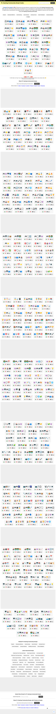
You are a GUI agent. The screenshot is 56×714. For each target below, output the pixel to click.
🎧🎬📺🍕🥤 (21, 118)
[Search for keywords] (44, 3)
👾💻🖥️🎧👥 (11, 42)
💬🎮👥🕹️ (49, 397)
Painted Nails (18, 671)
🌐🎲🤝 (28, 63)
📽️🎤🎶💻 (49, 487)
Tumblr (38, 85)
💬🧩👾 (49, 424)
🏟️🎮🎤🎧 (17, 320)
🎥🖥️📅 (10, 118)
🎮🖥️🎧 (50, 202)
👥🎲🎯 (16, 334)
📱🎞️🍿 (50, 452)
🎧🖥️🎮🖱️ (34, 118)
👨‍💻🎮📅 (6, 362)
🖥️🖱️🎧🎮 (34, 612)
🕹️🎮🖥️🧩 (17, 515)
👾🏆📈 (38, 376)
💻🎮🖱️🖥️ (21, 438)
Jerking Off (40, 676)
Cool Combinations (20, 669)
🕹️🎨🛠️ (5, 508)
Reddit (35, 85)
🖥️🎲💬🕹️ (7, 584)
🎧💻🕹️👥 (20, 21)
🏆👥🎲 (49, 313)
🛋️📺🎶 (49, 619)
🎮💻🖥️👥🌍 (21, 28)
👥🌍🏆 (28, 327)
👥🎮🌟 (38, 327)
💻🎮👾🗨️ (21, 431)
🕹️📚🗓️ (5, 563)
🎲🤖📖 (38, 271)
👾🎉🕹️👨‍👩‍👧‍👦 (6, 369)
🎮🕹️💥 (6, 202)
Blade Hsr (21, 662)
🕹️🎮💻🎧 (50, 508)
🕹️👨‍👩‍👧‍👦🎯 (6, 549)
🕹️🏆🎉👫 (19, 522)
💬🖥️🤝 (38, 424)
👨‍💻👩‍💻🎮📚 (28, 362)
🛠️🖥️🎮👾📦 (22, 633)
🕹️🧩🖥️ (17, 570)
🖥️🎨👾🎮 (27, 570)
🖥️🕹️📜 (8, 612)
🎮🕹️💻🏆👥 (9, 35)
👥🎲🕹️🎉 (27, 334)
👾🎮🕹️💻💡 (22, 35)
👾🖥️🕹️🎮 (27, 390)
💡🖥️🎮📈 (28, 397)
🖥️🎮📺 (49, 570)
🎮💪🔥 (49, 174)
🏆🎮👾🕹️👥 (33, 306)
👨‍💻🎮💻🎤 (49, 334)
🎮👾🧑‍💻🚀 (18, 174)
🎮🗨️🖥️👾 (38, 236)
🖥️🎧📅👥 (44, 49)
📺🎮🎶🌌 (27, 487)
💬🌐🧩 (38, 397)
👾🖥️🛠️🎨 (38, 390)
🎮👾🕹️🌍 (45, 146)
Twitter (19, 85)
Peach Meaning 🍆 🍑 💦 (40, 655)
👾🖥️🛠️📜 (50, 390)
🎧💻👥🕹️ (9, 21)
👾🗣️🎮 (6, 397)
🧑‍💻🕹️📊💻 (34, 633)
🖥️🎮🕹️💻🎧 (11, 577)
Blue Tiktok (13, 671)
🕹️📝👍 (15, 563)
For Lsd (42, 657)
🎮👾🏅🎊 (20, 146)
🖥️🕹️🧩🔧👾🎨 (20, 612)
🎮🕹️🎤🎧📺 (37, 195)
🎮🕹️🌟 (26, 195)
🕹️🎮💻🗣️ (6, 515)
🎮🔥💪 (49, 188)
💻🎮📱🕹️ (32, 431)
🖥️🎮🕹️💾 (23, 577)
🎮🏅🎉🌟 (37, 132)
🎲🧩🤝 (49, 271)
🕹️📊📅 (49, 556)
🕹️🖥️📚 (37, 563)
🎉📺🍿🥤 (49, 63)
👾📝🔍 (27, 383)
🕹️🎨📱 (50, 501)
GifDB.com (36, 707)
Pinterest (31, 85)
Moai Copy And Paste (31, 653)
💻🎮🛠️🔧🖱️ (44, 438)
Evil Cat (32, 655)
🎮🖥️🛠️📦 (7, 236)
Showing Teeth (35, 671)
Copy (11, 24)
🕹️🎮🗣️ (28, 515)
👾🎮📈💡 (49, 369)
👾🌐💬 (39, 362)
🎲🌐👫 (27, 250)
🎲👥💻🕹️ (18, 257)
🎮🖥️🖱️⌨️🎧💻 (45, 209)
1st (25, 662)
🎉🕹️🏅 (28, 70)
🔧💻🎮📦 (38, 494)
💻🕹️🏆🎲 (17, 452)
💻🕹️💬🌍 (33, 49)
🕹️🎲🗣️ (9, 522)
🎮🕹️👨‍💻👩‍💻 (33, 28)
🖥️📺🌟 (38, 584)
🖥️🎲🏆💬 (46, 577)
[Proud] (24, 657)
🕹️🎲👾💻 (49, 515)
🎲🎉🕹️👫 (49, 250)
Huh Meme (32, 664)
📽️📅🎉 (17, 494)
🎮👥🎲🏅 (17, 139)
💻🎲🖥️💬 (33, 445)
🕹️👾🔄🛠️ (49, 549)
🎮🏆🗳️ (7, 139)
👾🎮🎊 (17, 369)
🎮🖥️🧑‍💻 (17, 236)
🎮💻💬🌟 (9, 28)
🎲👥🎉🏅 (7, 257)
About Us (28, 707)
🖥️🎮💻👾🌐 (22, 56)
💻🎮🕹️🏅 (11, 49)
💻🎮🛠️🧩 (11, 445)
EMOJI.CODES (2, 0)
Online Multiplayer (41, 646)
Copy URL (37, 83)
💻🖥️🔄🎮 (39, 452)
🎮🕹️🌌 (5, 195)
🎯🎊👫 (17, 243)
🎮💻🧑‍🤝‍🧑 (28, 181)
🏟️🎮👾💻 (50, 320)
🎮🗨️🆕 (28, 236)
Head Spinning (14, 673)
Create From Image (35, 657)
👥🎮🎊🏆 (49, 327)
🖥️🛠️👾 (6, 619)
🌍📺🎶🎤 (6, 63)
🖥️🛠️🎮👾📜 (46, 612)
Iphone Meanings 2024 (27, 671)
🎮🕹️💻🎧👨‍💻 (45, 28)
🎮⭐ (7, 243)
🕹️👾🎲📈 (38, 549)
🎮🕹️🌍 (15, 195)
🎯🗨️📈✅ (6, 250)
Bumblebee (31, 673)
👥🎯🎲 (6, 334)
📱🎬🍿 (7, 459)
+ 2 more (28, 16)
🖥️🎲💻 (17, 584)
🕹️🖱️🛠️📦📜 (48, 563)
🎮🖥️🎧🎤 (8, 209)
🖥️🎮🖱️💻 (34, 577)
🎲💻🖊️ (49, 257)
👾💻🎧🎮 (34, 35)
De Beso (28, 657)
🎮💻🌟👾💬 (45, 21)
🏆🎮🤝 (38, 313)
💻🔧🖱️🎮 (6, 452)
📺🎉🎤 (38, 459)
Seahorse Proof (26, 655)
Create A (28, 676)
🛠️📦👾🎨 (33, 626)
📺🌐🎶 (28, 459)
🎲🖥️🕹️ (28, 271)
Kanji (43, 660)
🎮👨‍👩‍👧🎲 (28, 139)
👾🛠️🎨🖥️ (16, 397)
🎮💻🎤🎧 (17, 181)
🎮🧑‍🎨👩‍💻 (49, 236)
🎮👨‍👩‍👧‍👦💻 (38, 139)
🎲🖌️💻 (49, 264)
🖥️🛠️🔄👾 (17, 619)
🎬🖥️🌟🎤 (28, 125)
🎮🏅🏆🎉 (49, 132)
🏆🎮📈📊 (46, 306)
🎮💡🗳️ (29, 174)
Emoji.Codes (23, 707)
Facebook (23, 85)
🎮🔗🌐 (28, 188)
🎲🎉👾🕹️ (38, 250)
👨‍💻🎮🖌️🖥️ (17, 362)
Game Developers (41, 14)
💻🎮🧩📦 (22, 445)
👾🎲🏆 (28, 376)
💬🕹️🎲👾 (17, 424)
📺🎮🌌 (17, 487)
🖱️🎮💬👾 (34, 56)
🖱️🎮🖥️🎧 (28, 619)
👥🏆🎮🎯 (38, 334)
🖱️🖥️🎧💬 (46, 56)
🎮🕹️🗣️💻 (28, 202)
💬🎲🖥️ (7, 424)
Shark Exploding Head (40, 664)
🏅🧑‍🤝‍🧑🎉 (38, 299)
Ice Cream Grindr (40, 653)
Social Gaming (19, 14)
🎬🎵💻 (17, 125)
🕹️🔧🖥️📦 (26, 563)
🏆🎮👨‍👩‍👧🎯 (10, 306)
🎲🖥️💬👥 (17, 271)
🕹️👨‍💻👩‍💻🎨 (16, 549)
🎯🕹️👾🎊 (48, 243)
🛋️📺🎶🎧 (11, 626)
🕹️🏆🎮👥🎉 (32, 522)
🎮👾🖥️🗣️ (7, 174)
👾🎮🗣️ (7, 376)
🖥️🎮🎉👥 (10, 56)
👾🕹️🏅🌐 (49, 383)
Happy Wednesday (31, 662)
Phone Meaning (42, 671)
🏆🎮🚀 (28, 313)
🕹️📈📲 (38, 556)
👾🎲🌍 (17, 376)
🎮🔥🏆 (38, 188)
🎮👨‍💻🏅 (49, 139)
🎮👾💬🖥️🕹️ (33, 146)
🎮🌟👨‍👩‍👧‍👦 (6, 132)
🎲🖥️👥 (7, 271)
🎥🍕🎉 (17, 111)
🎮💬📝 (7, 181)
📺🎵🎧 (38, 487)
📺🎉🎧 (49, 459)
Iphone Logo (35, 669)
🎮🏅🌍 (27, 132)
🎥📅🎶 (27, 111)
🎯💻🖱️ (37, 243)
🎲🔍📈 (28, 264)
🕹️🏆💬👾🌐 (45, 522)
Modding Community (32, 646)
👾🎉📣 (49, 362)
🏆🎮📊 (7, 313)
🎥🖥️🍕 (49, 111)
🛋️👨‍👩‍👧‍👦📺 (39, 619)
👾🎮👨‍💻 (27, 369)
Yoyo (35, 673)
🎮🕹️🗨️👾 (39, 202)
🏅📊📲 (17, 299)
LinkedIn (27, 85)
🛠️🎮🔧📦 (22, 626)
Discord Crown (37, 660)
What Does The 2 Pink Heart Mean (19, 653)
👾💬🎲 (48, 376)
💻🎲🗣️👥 (44, 445)
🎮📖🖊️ (49, 181)
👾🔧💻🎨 (37, 383)
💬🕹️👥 (28, 424)
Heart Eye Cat (15, 662)
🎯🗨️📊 (17, 250)
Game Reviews (26, 14)
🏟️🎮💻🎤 (6, 327)
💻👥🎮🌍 (22, 49)
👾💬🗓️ (17, 383)
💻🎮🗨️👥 (32, 438)
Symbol (32, 707)
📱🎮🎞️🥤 (17, 459)
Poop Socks (31, 660)
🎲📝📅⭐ (17, 264)
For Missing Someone (23, 673)
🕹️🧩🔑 (6, 570)
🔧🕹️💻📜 (6, 501)
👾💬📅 (6, 383)
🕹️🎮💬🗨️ (38, 508)
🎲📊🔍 (7, 264)
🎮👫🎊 (10, 146)
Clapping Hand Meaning (23, 660)
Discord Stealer (42, 669)
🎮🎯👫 (17, 132)
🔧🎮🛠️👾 (27, 494)
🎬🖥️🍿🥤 (39, 125)
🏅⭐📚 (49, 299)
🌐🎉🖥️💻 (17, 63)
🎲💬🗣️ (39, 257)
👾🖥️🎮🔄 (6, 390)
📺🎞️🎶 (6, 487)
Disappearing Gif (41, 673)
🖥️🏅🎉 (28, 584)
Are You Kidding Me (39, 662)
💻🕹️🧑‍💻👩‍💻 (28, 452)
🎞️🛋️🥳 (7, 111)
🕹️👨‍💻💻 (27, 549)
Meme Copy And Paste (17, 657)
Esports (4, 14)
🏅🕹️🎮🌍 (28, 299)
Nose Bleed (13, 669)
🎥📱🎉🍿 (38, 111)
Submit (41, 696)
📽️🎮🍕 (6, 494)
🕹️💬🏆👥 (28, 556)
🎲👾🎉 (29, 257)
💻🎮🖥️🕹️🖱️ (44, 431)
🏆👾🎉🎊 (6, 320)
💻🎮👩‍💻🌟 (46, 42)
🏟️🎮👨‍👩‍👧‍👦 (28, 320)
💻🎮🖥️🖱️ (10, 438)
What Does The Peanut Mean (16, 655)
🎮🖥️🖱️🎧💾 (31, 209)
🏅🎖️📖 (7, 299)
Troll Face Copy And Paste (17, 664)
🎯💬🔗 (27, 243)
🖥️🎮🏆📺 (38, 570)
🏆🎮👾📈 (21, 306)
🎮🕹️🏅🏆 (50, 195)
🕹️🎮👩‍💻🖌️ (27, 508)
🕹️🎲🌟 (38, 515)
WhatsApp (43, 85)
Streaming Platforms (11, 14)
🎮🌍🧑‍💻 (50, 125)
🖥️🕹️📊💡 (49, 584)
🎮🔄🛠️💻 (17, 188)
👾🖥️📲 (17, 390)
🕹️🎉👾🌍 (39, 501)
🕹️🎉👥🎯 (28, 501)
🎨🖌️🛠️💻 (45, 118)
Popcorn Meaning (28, 669)
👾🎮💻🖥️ (38, 369)
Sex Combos (26, 664)
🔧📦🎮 (49, 494)
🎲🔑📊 (38, 264)
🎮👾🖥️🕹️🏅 (32, 21)
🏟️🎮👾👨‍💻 (38, 320)
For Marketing (14, 660)
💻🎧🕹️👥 (23, 42)
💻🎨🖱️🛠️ (10, 431)
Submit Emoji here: (16, 696)
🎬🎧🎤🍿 (6, 125)
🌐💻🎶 (38, 63)
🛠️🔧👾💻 (44, 626)
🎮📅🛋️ (38, 181)
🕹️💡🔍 (7, 556)
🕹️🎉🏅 (17, 501)
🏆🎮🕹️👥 (17, 313)
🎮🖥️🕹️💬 (19, 209)
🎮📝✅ (7, 188)
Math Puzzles (34, 676)
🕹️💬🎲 (17, 556)
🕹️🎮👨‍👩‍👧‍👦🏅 (16, 508)
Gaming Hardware (49, 14)
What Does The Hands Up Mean (19, 676)
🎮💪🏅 (39, 174)
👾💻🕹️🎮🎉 (47, 35)
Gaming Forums (33, 14)
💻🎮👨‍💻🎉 (34, 42)
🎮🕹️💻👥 (16, 202)
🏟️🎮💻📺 (17, 327)
